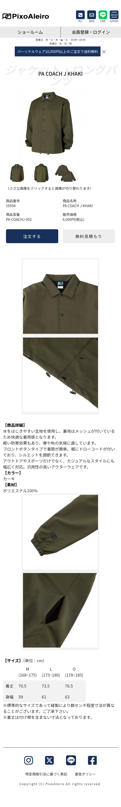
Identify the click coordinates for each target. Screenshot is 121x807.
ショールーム (30, 32)
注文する (32, 236)
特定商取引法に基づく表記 (46, 773)
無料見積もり (89, 236)
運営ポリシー (85, 773)
